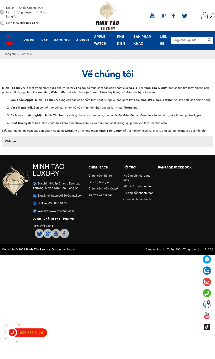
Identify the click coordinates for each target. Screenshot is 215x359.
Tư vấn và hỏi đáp (100, 195)
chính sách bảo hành (137, 199)
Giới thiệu (10, 40)
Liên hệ (163, 40)
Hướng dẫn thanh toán (138, 193)
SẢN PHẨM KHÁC (142, 40)
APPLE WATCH (100, 40)
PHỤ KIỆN (121, 40)
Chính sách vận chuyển (103, 188)
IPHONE (29, 40)
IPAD (44, 40)
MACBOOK (62, 40)
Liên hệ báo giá (98, 182)
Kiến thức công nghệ (137, 186)
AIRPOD (82, 40)
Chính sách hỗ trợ (100, 175)
